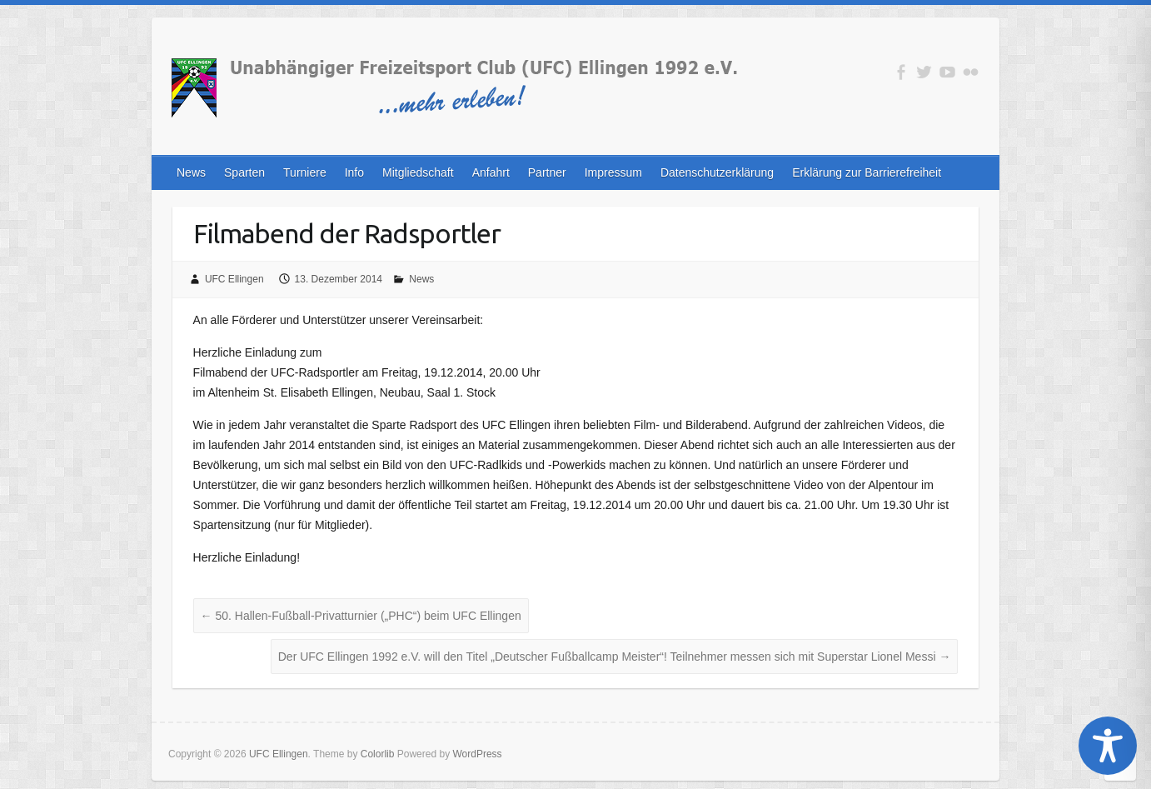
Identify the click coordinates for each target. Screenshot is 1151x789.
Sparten (244, 172)
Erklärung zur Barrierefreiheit (866, 172)
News (191, 172)
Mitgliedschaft (418, 172)
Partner (547, 172)
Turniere (304, 172)
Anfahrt (491, 172)
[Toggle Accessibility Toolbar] (1108, 746)
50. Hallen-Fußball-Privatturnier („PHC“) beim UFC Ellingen (361, 615)
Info (354, 172)
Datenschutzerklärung (717, 172)
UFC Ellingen (234, 279)
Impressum (613, 172)
